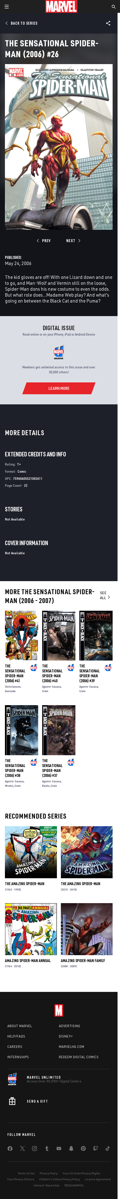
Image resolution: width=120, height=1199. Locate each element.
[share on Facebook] (10, 1149)
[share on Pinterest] (83, 1149)
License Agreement (98, 1179)
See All (105, 595)
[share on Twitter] (22, 1149)
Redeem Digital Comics (79, 1057)
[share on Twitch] (95, 1149)
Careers (14, 1047)
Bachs (46, 785)
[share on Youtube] (58, 1149)
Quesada (10, 691)
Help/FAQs (16, 1036)
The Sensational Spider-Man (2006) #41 (15, 673)
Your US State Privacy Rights (81, 1173)
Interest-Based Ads (47, 1185)
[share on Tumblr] (46, 1149)
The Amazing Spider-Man (24, 883)
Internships (18, 1057)
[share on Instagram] (34, 1149)
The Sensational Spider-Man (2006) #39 (89, 673)
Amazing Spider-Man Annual (28, 960)
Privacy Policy (49, 1173)
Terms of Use (26, 1173)
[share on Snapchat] (71, 1149)
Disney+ (66, 1036)
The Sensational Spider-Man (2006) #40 (52, 673)
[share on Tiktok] (107, 1149)
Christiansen (12, 686)
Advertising (69, 1026)
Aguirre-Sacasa (51, 686)
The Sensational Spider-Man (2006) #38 (15, 768)
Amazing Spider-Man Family (83, 960)
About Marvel (19, 1026)
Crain (45, 691)
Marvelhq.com (71, 1047)
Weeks (9, 785)
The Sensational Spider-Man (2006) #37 (52, 768)
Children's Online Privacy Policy (59, 1179)
